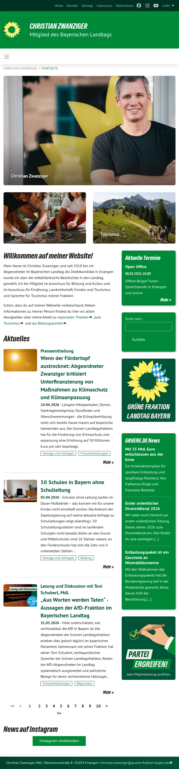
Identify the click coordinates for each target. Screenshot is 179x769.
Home (59, 5)
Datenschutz (124, 5)
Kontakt (72, 5)
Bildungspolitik (50, 323)
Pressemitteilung (57, 351)
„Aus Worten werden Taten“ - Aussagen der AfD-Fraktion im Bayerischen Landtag (76, 607)
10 (98, 706)
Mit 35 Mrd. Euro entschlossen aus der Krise (144, 454)
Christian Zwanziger (58, 26)
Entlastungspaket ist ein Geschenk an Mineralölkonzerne (147, 557)
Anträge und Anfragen (58, 453)
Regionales (84, 683)
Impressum (104, 5)
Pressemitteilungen (94, 453)
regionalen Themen (73, 317)
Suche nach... (134, 319)
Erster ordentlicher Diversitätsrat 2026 (142, 505)
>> (59, 713)
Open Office (135, 266)
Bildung (86, 558)
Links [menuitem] (166, 5)
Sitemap (87, 5)
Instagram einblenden (59, 740)
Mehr (107, 462)
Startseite (49, 68)
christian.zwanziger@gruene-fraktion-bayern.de (135, 763)
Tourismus (11, 323)
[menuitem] (59, 5)
